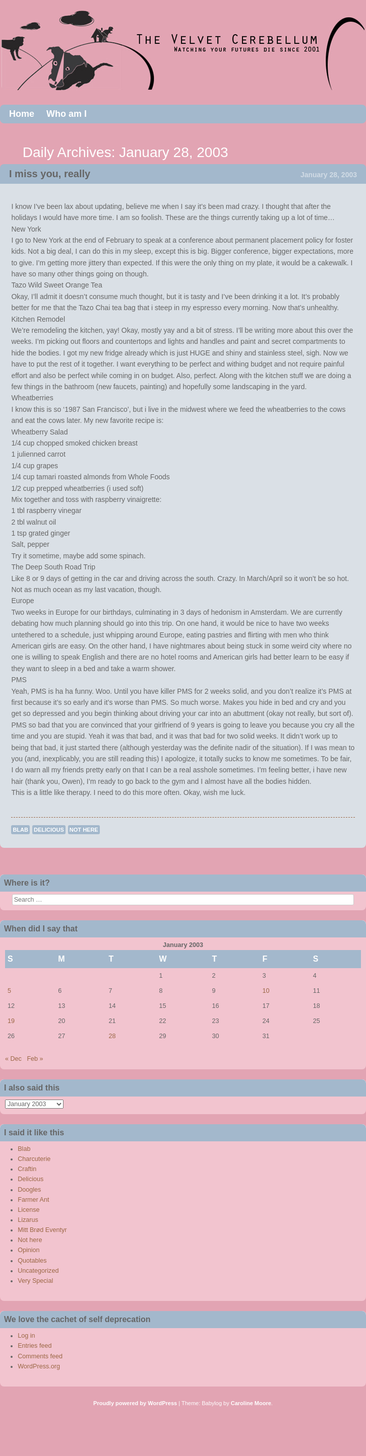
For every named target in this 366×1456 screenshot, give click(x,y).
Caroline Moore (251, 1403)
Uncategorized (38, 1270)
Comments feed (40, 1356)
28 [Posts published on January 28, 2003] (111, 1036)
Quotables (32, 1260)
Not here (84, 830)
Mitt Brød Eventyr (42, 1229)
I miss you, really (49, 173)
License (28, 1209)
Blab (20, 830)
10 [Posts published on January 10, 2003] (266, 990)
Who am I (66, 114)
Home (21, 114)
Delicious (49, 830)
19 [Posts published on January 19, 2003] (11, 1021)
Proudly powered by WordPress (135, 1403)
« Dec (13, 1058)
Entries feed (34, 1345)
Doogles (29, 1189)
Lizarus (28, 1219)
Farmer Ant (33, 1199)
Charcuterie (34, 1158)
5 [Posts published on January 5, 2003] (9, 990)
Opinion (28, 1250)
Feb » (35, 1058)
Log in (26, 1335)
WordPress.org (39, 1366)
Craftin (27, 1169)
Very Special (35, 1280)
